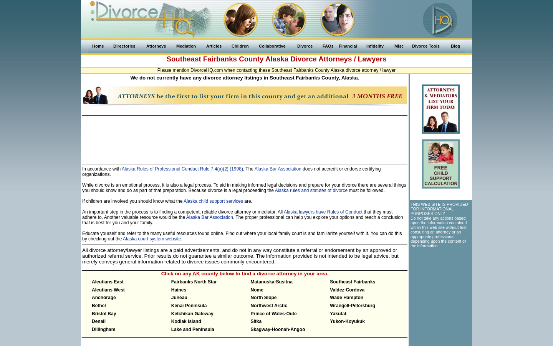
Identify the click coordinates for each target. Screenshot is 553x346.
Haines (178, 290)
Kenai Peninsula (189, 305)
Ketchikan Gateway (192, 313)
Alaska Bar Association (278, 169)
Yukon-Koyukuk (347, 321)
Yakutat (338, 313)
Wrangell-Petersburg (352, 305)
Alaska (276, 59)
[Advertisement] (244, 136)
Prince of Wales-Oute (274, 313)
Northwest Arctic (269, 305)
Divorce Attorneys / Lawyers (338, 59)
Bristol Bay (104, 313)
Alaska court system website (152, 239)
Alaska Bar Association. (210, 217)
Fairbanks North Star (194, 282)
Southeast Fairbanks (352, 282)
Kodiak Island (186, 321)
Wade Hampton (346, 297)
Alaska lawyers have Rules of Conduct (323, 212)
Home (98, 46)
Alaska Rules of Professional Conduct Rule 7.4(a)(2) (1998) (182, 169)
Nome (257, 290)
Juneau (179, 297)
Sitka (256, 321)
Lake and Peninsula (192, 329)
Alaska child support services (213, 201)
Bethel (99, 305)
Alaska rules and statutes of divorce (311, 190)
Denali (99, 321)
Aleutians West (108, 290)
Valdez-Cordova (347, 290)
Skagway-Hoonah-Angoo (278, 329)
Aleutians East (108, 282)
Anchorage (104, 297)
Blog (455, 46)
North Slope (264, 297)
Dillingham (103, 329)
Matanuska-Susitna (272, 282)
